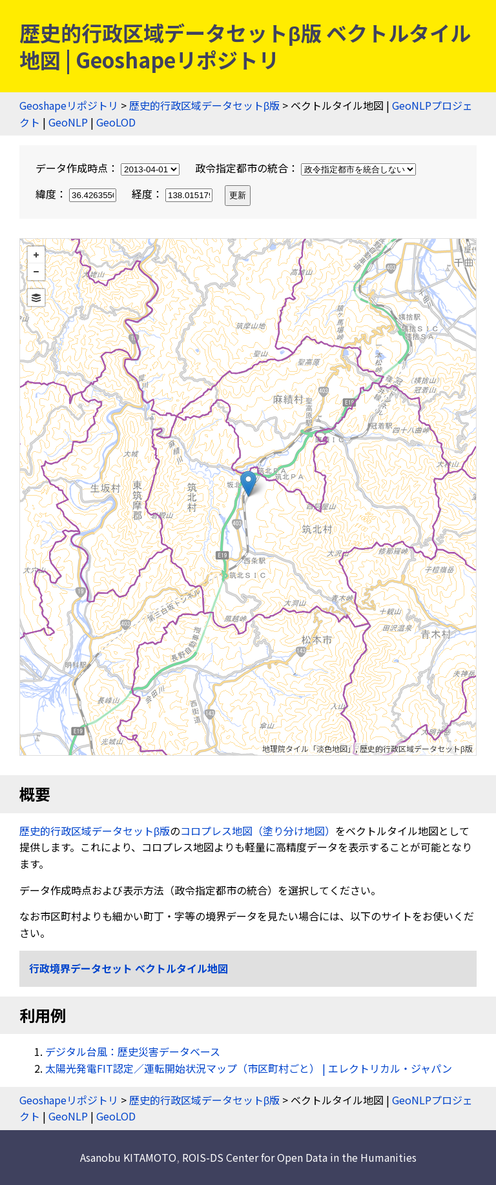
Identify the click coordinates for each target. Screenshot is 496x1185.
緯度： (77, 193)
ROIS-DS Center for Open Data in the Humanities (299, 1157)
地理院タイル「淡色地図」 (308, 748)
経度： (173, 193)
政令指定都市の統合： (305, 168)
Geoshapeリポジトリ (68, 105)
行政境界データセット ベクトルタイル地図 (128, 968)
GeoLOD (116, 122)
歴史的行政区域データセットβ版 (204, 105)
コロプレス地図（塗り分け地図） (257, 830)
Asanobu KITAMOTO (128, 1157)
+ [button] (36, 255)
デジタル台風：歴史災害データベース (132, 1051)
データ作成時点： (109, 168)
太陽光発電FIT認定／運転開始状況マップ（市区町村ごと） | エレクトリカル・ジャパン (248, 1068)
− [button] (36, 271)
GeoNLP (68, 122)
